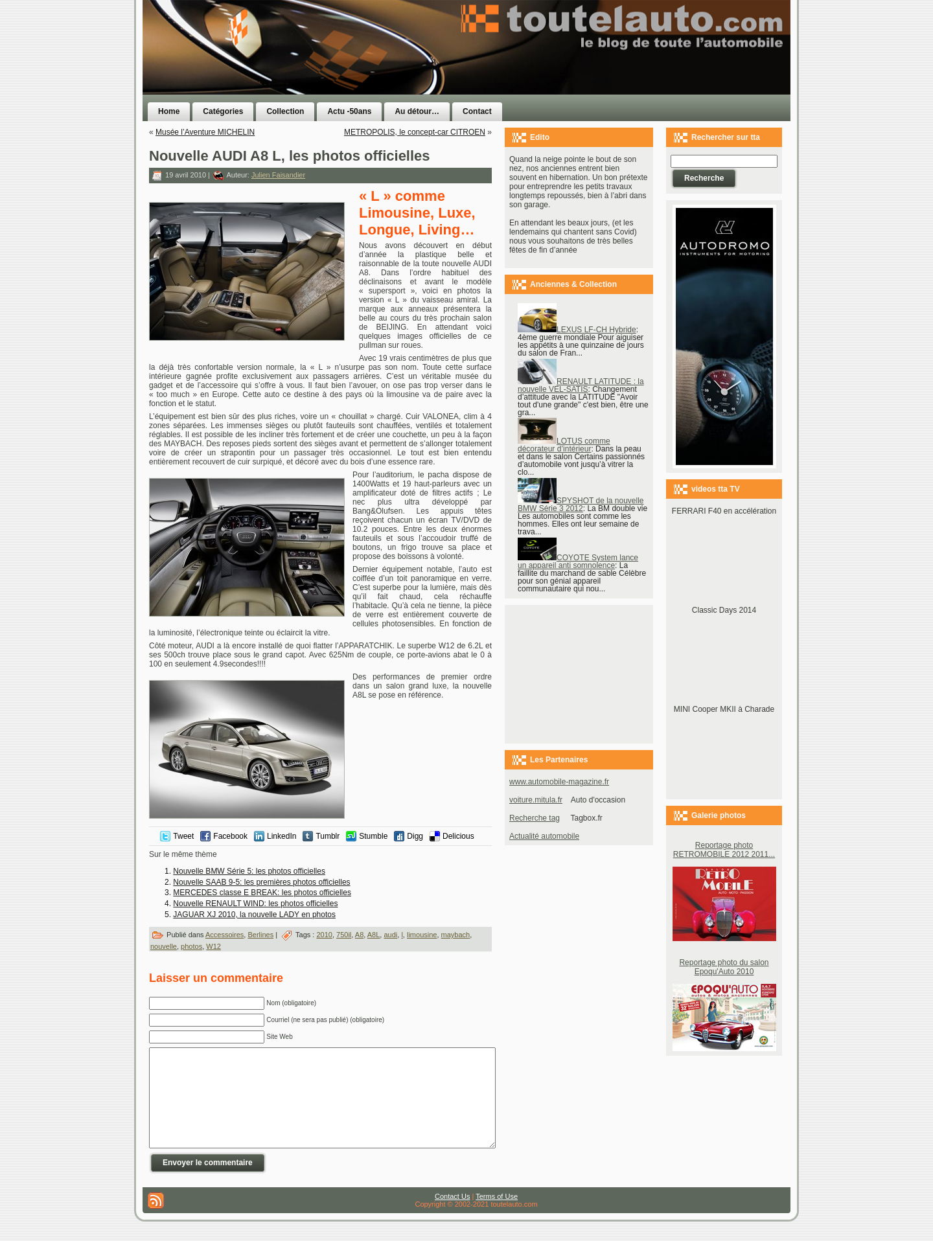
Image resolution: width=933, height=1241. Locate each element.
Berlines (260, 935)
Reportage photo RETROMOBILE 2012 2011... (724, 850)
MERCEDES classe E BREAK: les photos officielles (262, 892)
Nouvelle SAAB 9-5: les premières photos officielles (261, 882)
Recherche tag (534, 818)
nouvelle (163, 946)
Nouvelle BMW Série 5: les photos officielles (249, 871)
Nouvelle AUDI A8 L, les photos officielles (289, 156)
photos (191, 946)
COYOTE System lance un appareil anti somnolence (578, 561)
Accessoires (224, 935)
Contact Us (452, 1216)
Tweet (183, 836)
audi (390, 935)
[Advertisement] (629, 73)
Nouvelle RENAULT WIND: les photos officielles (255, 903)
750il (343, 935)
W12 (213, 946)
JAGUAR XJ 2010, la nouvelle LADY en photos (254, 914)
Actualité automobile (544, 836)
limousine (422, 935)
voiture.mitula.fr (535, 799)
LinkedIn (281, 836)
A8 (359, 935)
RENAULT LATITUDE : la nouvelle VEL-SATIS (581, 385)
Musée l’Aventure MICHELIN (205, 132)
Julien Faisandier (278, 175)
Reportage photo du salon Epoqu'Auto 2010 (723, 967)
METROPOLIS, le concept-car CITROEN (414, 132)
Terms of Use (497, 1216)
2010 (324, 935)
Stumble (373, 836)
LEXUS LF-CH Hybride (577, 329)
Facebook (230, 836)
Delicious (458, 836)
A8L (373, 935)
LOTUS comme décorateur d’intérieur (564, 445)
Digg (415, 836)
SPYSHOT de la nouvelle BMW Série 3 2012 (581, 504)
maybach (455, 935)
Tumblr (328, 836)
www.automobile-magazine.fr (559, 781)
